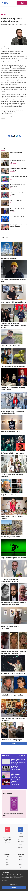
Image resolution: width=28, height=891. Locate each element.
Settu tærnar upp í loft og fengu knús (12, 740)
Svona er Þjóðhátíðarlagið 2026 (17, 217)
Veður (21, 862)
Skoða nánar (4, 880)
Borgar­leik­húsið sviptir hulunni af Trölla (13, 558)
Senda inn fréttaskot (20, 849)
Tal (20, 869)
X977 (21, 867)
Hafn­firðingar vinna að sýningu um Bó (13, 673)
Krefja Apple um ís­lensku (9, 495)
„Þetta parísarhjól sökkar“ (9, 258)
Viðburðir (20, 861)
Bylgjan (20, 864)
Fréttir (7, 856)
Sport (7, 859)
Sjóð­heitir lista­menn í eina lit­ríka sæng (13, 366)
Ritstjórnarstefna (21, 839)
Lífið (7, 861)
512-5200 (21, 835)
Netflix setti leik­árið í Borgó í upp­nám (13, 453)
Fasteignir (20, 858)
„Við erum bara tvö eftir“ (15, 200)
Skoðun (7, 862)
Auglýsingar (21, 836)
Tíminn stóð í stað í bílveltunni (10, 346)
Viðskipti (7, 858)
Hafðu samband (20, 838)
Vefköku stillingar (14, 884)
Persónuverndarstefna (7, 837)
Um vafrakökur (20, 847)
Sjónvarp (7, 864)
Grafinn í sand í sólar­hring (16, 152)
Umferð (20, 844)
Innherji (20, 856)
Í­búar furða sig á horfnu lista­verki (11, 537)
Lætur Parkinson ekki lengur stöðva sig (13, 302)
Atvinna (20, 859)
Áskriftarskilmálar (21, 841)
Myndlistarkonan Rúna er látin (10, 431)
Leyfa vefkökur (14, 887)
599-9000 (8, 842)
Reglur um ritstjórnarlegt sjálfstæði (7, 836)
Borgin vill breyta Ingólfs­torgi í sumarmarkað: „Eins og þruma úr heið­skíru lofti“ (13, 325)
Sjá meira (14, 743)
